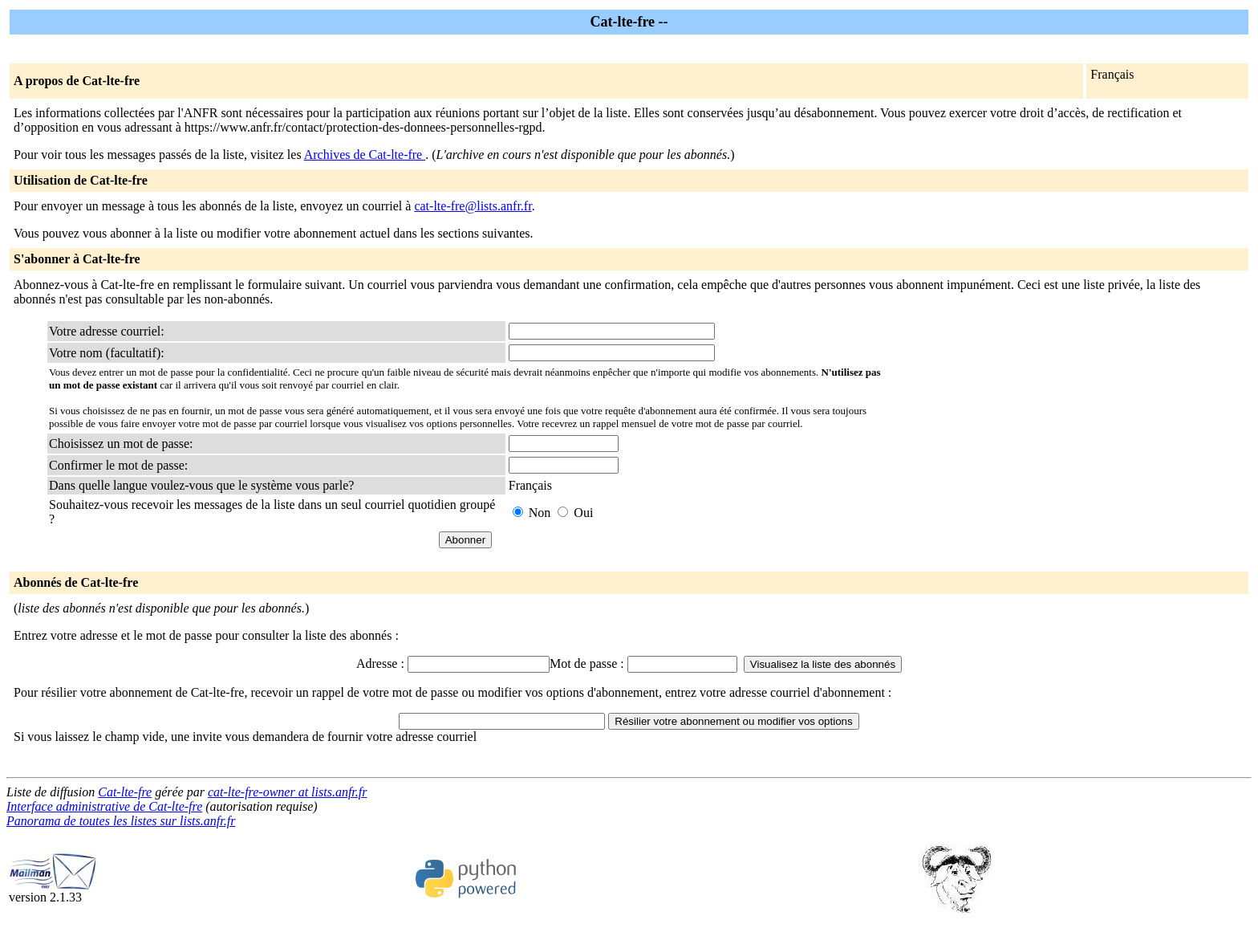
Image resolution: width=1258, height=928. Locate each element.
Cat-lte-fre (125, 792)
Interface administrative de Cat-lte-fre (104, 806)
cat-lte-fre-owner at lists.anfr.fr (287, 792)
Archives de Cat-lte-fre (364, 154)
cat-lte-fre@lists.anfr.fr (472, 206)
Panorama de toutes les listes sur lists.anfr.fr (120, 821)
